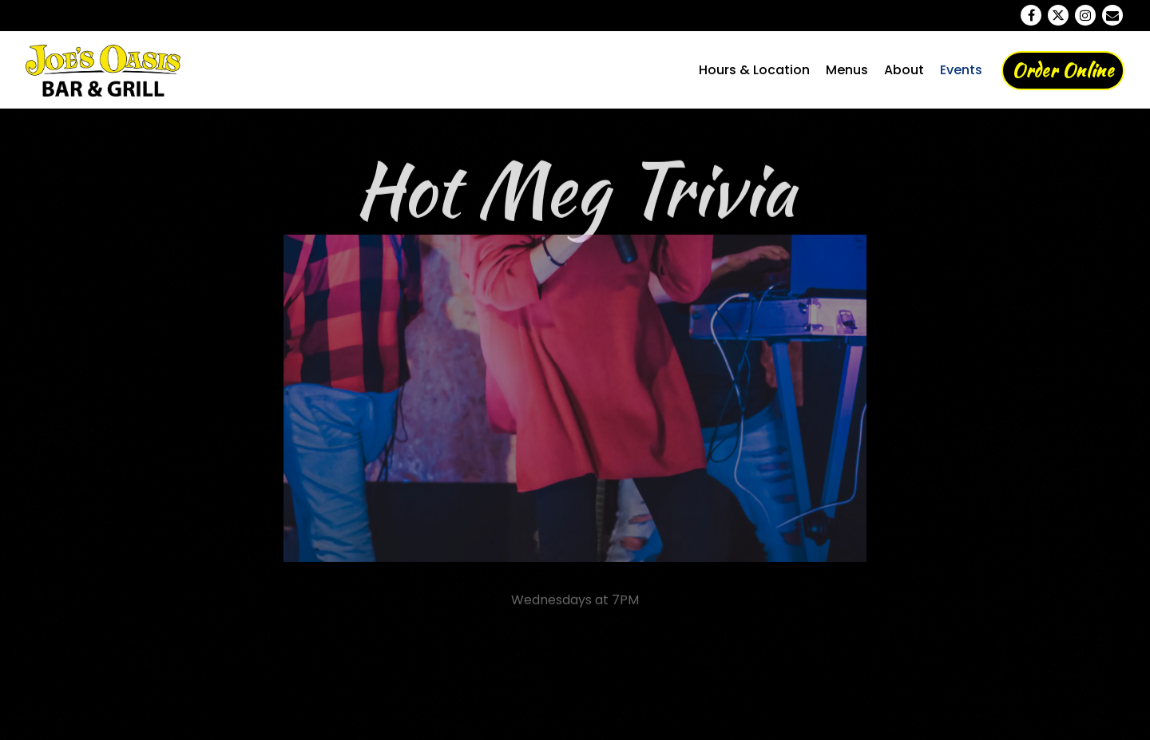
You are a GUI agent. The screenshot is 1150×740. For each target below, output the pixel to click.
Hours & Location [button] (754, 70)
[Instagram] (1085, 15)
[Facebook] (1031, 15)
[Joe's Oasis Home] (111, 70)
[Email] (1112, 15)
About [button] (904, 70)
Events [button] (961, 70)
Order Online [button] (1063, 70)
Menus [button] (847, 70)
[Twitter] (1058, 15)
